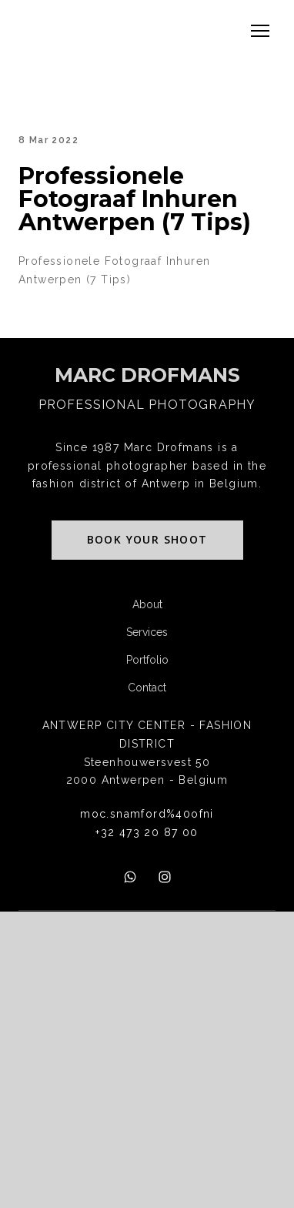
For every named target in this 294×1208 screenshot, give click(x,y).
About (147, 604)
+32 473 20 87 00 (146, 832)
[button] (147, 540)
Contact (147, 687)
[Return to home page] (147, 375)
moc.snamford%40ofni (147, 814)
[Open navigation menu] (260, 30)
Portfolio (147, 660)
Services (147, 632)
